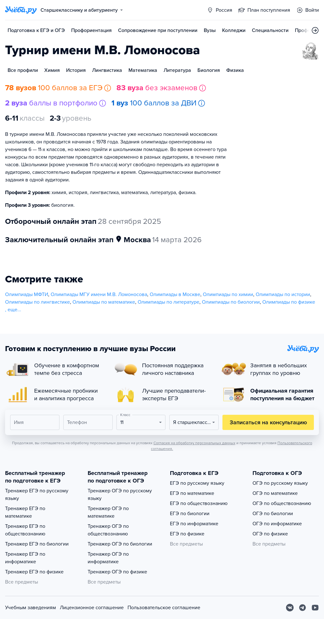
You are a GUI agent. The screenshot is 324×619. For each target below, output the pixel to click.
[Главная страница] (21, 10)
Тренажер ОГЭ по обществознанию (108, 530)
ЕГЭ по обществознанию (198, 503)
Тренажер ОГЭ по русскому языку (120, 495)
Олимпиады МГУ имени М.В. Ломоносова (99, 294)
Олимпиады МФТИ (26, 294)
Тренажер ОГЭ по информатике (108, 558)
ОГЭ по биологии (272, 513)
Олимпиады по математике (103, 302)
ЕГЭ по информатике (194, 524)
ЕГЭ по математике (192, 493)
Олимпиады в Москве (175, 294)
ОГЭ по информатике (277, 524)
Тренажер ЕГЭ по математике (25, 512)
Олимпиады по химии (228, 294)
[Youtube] (315, 607)
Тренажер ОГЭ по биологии (120, 544)
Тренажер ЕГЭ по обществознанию (25, 530)
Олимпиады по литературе (168, 302)
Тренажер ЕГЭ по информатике (25, 558)
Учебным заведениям (30, 607)
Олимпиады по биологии (231, 302)
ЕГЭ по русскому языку (197, 483)
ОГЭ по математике (275, 493)
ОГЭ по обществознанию (281, 503)
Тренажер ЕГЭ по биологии (37, 544)
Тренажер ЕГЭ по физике (34, 572)
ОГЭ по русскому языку (280, 483)
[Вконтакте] (290, 607)
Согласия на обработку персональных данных (194, 443)
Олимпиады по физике (288, 302)
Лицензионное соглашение (92, 607)
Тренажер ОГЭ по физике (117, 572)
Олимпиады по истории (283, 294)
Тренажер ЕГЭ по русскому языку (36, 495)
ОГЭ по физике (270, 534)
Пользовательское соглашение (164, 607)
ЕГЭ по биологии (189, 513)
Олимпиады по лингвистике (37, 302)
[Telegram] (302, 607)
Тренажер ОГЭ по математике (108, 512)
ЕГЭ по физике (187, 534)
